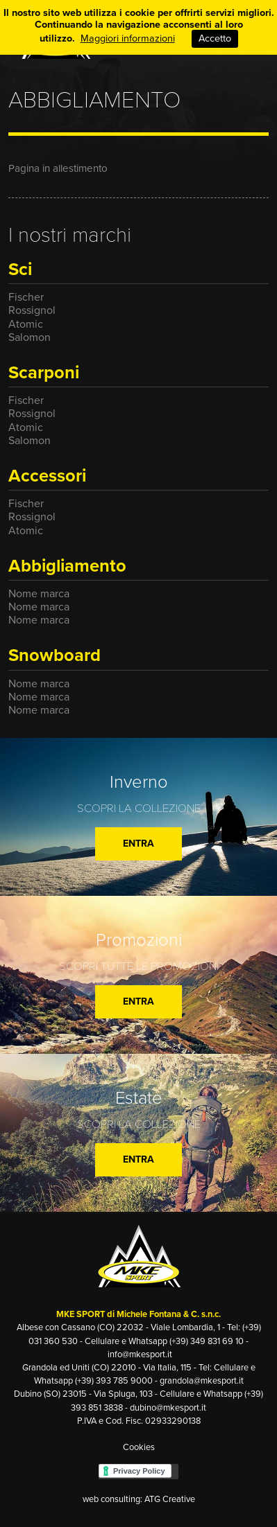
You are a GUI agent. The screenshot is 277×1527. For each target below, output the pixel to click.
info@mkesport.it (140, 1354)
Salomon (29, 337)
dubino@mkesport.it (168, 1407)
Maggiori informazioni (128, 38)
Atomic (25, 324)
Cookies (139, 1447)
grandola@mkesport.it (202, 1380)
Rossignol (32, 310)
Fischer (26, 297)
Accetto (215, 38)
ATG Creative (169, 1499)
